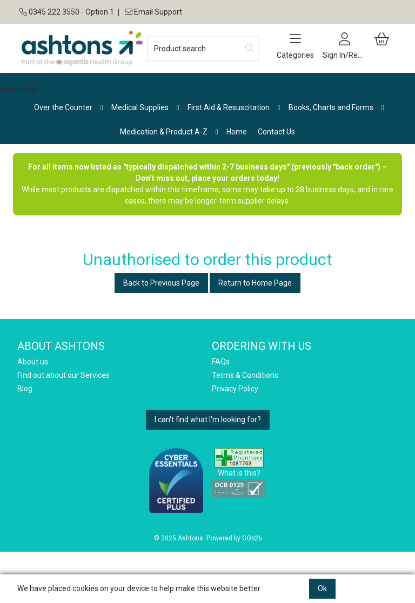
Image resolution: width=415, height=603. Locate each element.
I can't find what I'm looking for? (208, 419)
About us (32, 361)
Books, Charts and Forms (331, 107)
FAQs (221, 361)
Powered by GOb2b (234, 538)
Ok (322, 588)
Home (236, 131)
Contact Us (276, 131)
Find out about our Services (63, 375)
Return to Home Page (255, 283)
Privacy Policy (235, 388)
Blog (24, 388)
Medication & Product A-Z (164, 131)
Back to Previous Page (161, 283)
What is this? (239, 473)
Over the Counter (63, 107)
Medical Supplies (140, 107)
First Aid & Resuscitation (229, 107)
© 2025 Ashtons (178, 538)
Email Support (152, 12)
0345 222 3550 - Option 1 (66, 12)
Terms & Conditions (245, 375)
